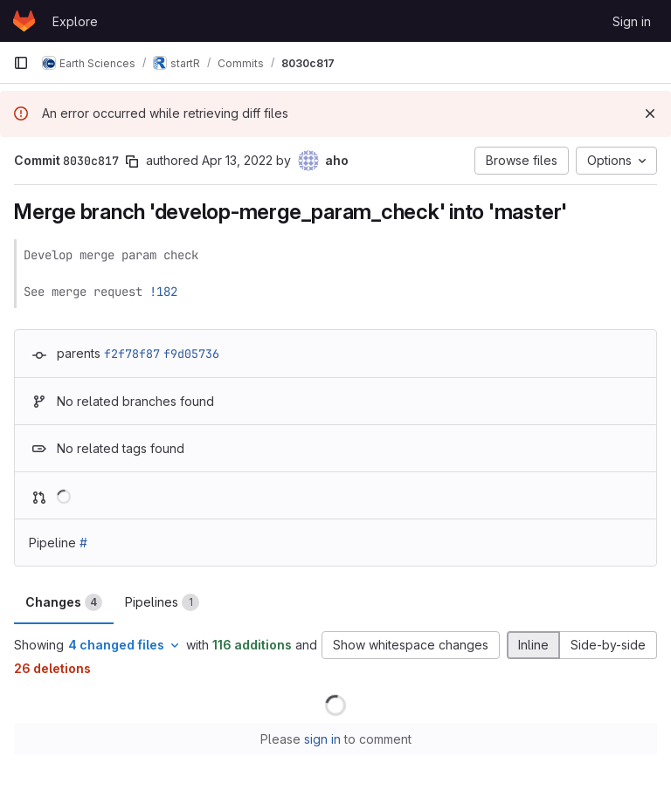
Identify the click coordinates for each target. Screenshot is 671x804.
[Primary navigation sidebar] (21, 63)
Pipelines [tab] (162, 602)
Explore (75, 21)
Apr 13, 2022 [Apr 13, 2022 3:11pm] (237, 160)
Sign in (631, 21)
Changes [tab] (63, 602)
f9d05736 (191, 353)
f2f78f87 (132, 353)
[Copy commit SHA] (131, 161)
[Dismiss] (650, 113)
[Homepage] (24, 21)
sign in (322, 739)
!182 (163, 291)
